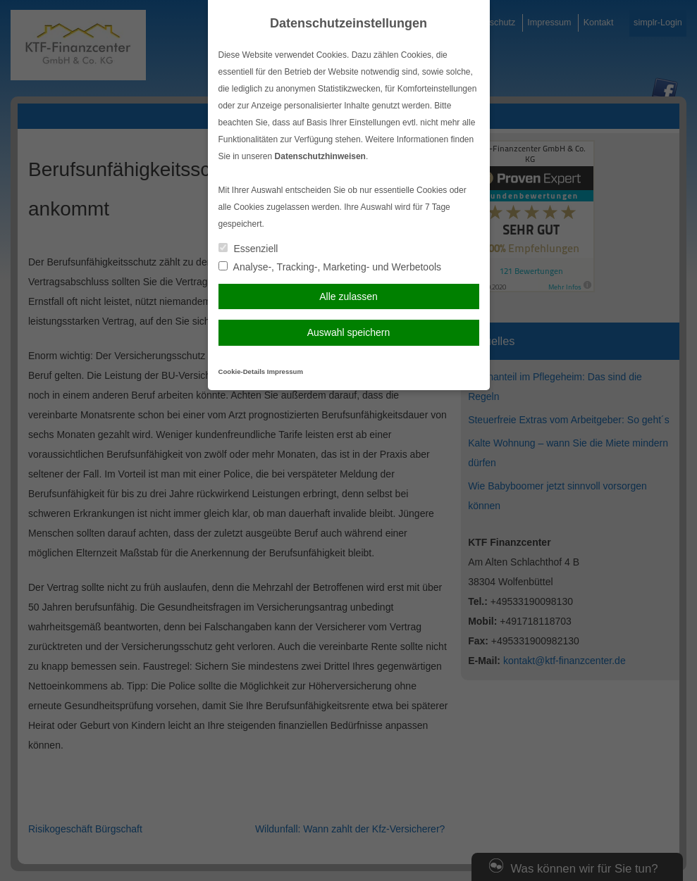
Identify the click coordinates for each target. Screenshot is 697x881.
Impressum (285, 371)
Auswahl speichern (348, 332)
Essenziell (248, 248)
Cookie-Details (242, 371)
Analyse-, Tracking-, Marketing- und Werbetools (330, 267)
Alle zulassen (348, 296)
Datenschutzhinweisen (320, 156)
